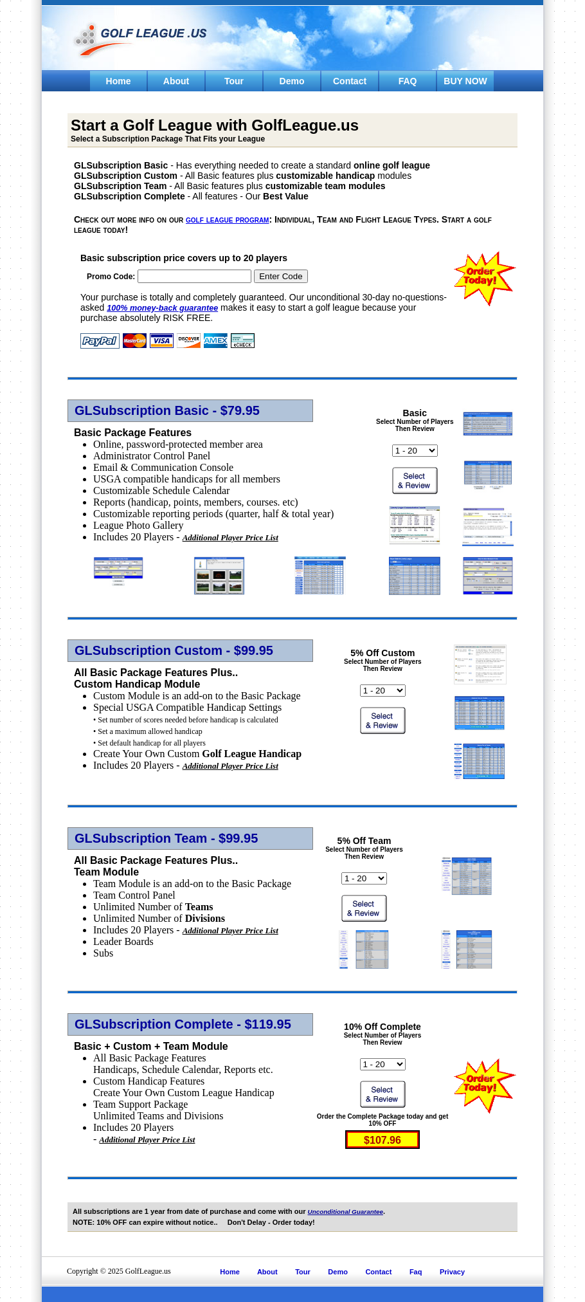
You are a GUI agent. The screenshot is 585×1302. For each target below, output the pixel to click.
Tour (234, 81)
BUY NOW (465, 81)
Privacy (452, 1272)
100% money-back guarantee (162, 308)
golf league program (227, 219)
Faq (416, 1272)
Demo (292, 81)
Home (118, 81)
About (176, 81)
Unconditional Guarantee (345, 1211)
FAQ (408, 81)
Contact (349, 81)
